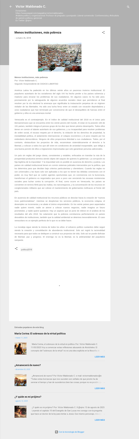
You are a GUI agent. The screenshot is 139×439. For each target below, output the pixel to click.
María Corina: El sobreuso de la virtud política (40, 333)
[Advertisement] (121, 67)
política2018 (26, 249)
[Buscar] (128, 7)
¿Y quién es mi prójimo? (28, 396)
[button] (103, 33)
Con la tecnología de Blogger (69, 432)
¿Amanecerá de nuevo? (28, 365)
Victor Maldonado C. (31, 6)
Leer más (100, 357)
